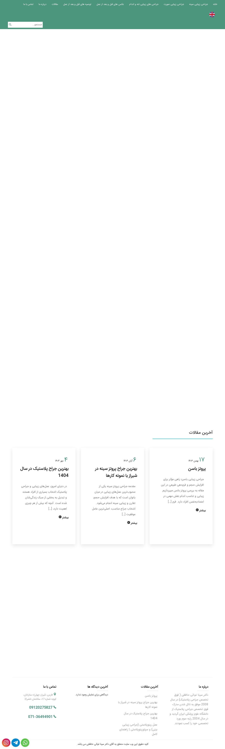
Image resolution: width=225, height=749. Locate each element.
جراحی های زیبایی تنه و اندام (143, 4)
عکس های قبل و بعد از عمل (110, 4)
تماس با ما (28, 4)
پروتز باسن (197, 468)
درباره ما (42, 4)
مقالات (55, 4)
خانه (215, 4)
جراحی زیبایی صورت (174, 4)
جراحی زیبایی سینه (198, 4)
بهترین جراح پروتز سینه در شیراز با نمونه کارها (116, 472)
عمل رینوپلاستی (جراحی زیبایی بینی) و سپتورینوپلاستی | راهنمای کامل (138, 730)
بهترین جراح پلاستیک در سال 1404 (44, 472)
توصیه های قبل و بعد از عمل (77, 4)
